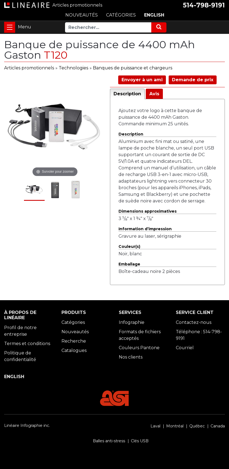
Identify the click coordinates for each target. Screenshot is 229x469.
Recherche (73, 341)
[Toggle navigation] (9, 27)
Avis (154, 93)
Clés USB (140, 440)
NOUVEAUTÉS (81, 15)
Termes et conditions (27, 343)
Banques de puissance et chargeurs (132, 68)
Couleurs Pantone (139, 347)
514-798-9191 (204, 5)
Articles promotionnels (29, 68)
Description (127, 93)
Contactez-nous (193, 322)
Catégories (73, 322)
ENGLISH (154, 15)
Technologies (73, 68)
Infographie (131, 322)
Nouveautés (75, 331)
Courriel (185, 347)
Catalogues (74, 350)
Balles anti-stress (109, 440)
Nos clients (130, 357)
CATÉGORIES (121, 15)
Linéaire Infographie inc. (27, 425)
